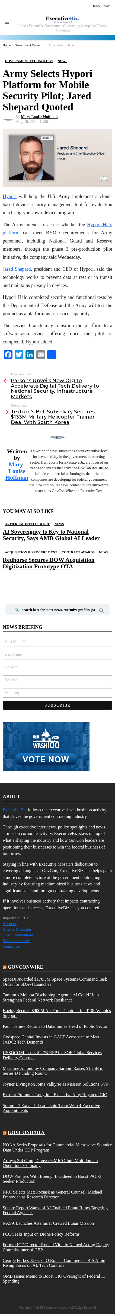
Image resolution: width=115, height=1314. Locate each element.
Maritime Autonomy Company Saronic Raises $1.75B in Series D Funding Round (53, 1071)
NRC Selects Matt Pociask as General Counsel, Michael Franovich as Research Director (52, 1195)
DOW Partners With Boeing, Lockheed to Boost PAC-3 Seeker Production (52, 1179)
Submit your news (16, 941)
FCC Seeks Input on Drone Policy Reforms (41, 1234)
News (59, 524)
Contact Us (11, 947)
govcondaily (26, 1132)
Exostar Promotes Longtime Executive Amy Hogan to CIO (55, 1094)
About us (10, 924)
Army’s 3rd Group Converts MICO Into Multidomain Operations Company (50, 1163)
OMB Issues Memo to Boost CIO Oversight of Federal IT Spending (54, 1279)
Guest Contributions (18, 935)
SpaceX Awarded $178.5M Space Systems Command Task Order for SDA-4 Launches (55, 982)
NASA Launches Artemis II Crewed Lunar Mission (48, 1223)
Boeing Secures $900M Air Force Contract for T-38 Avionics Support (57, 1013)
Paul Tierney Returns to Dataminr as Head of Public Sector (55, 1026)
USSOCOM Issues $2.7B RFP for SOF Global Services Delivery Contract (52, 1055)
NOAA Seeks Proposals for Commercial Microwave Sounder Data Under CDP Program (57, 1147)
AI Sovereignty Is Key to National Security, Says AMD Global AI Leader (51, 534)
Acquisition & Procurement (31, 552)
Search (101, 611)
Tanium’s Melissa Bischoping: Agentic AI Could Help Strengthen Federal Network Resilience (51, 997)
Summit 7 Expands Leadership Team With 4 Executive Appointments (51, 1108)
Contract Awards (78, 552)
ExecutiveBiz (15, 809)
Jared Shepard (17, 269)
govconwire (25, 967)
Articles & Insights (17, 929)
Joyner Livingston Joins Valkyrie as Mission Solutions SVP (55, 1084)
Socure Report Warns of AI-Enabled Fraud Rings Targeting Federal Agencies (55, 1210)
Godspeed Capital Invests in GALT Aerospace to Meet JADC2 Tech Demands (51, 1039)
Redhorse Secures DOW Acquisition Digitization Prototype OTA (48, 563)
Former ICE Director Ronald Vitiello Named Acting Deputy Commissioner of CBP (56, 1247)
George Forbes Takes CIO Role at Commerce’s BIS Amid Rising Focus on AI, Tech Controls (54, 1263)
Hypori (10, 196)
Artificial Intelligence (27, 524)
